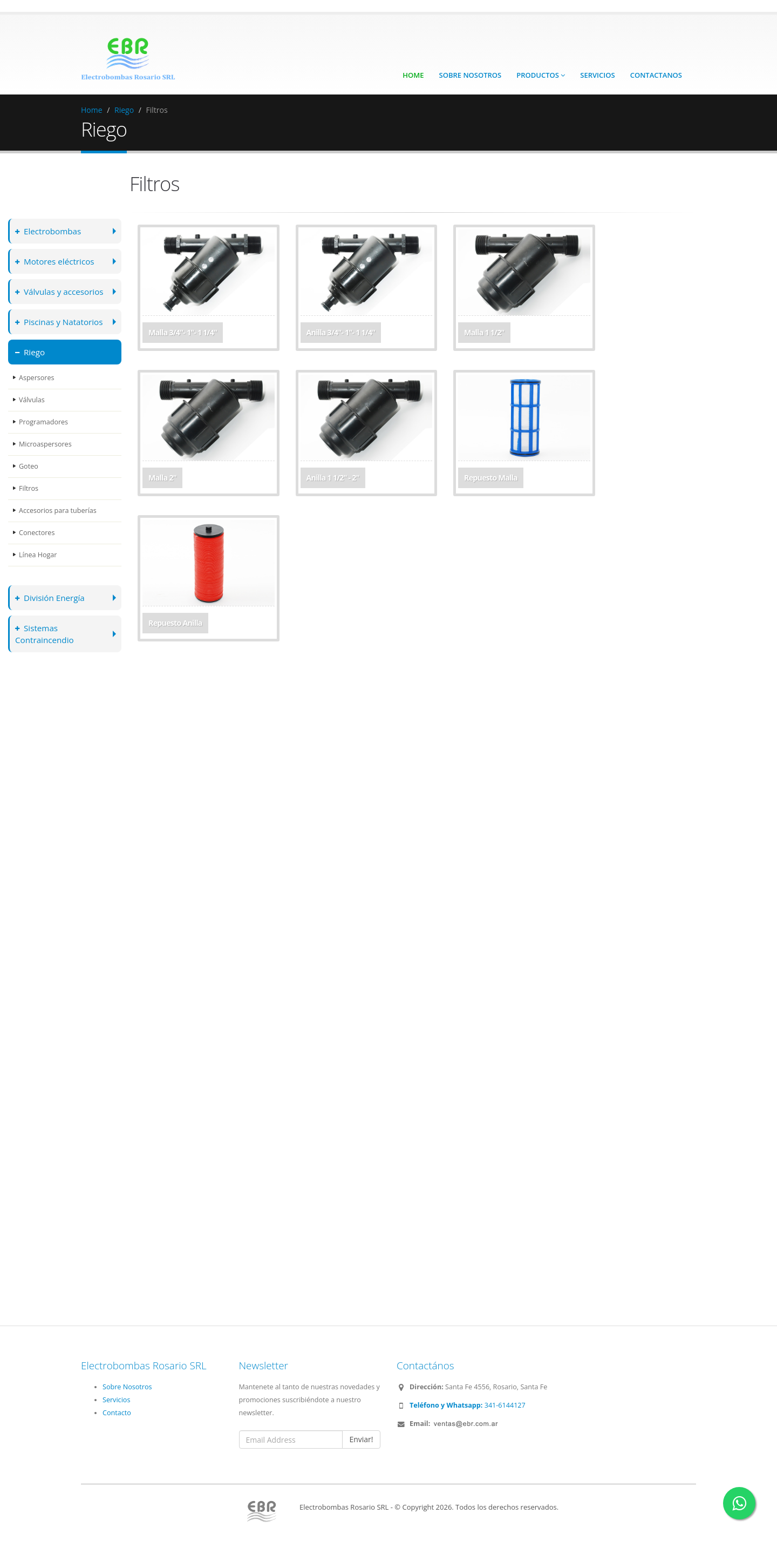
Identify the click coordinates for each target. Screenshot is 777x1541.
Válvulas (32, 399)
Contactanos (656, 75)
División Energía (50, 597)
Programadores (43, 422)
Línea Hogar (38, 554)
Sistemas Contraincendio (44, 633)
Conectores (37, 532)
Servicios (597, 75)
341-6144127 (468, 1405)
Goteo (28, 466)
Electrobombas (48, 230)
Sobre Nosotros (470, 75)
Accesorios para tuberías (58, 510)
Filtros (28, 488)
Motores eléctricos (55, 261)
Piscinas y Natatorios (59, 321)
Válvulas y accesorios (60, 291)
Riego (124, 110)
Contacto (117, 1412)
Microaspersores (45, 444)
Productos (540, 75)
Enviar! (361, 1439)
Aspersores (36, 377)
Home (413, 75)
